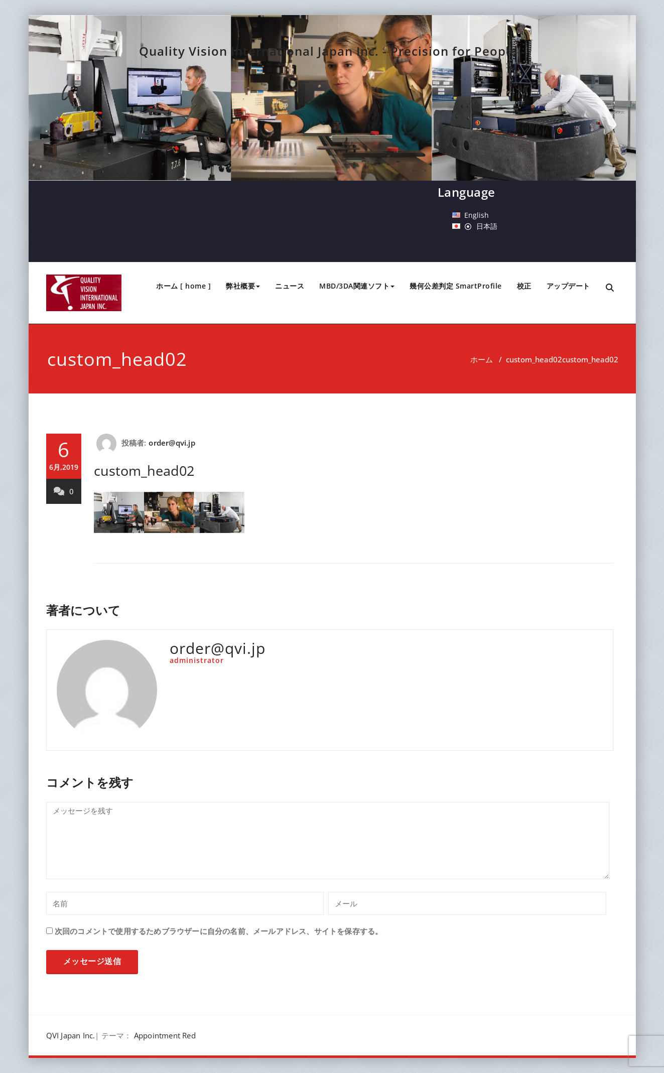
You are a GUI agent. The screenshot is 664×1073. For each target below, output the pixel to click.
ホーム (481, 359)
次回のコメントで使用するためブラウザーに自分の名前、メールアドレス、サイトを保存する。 (219, 931)
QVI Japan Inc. (70, 1035)
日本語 (486, 226)
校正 (524, 286)
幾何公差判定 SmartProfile (456, 286)
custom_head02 (534, 359)
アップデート (568, 286)
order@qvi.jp (172, 443)
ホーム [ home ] (183, 286)
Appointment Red (165, 1035)
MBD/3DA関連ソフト (356, 286)
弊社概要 (243, 286)
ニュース (289, 286)
